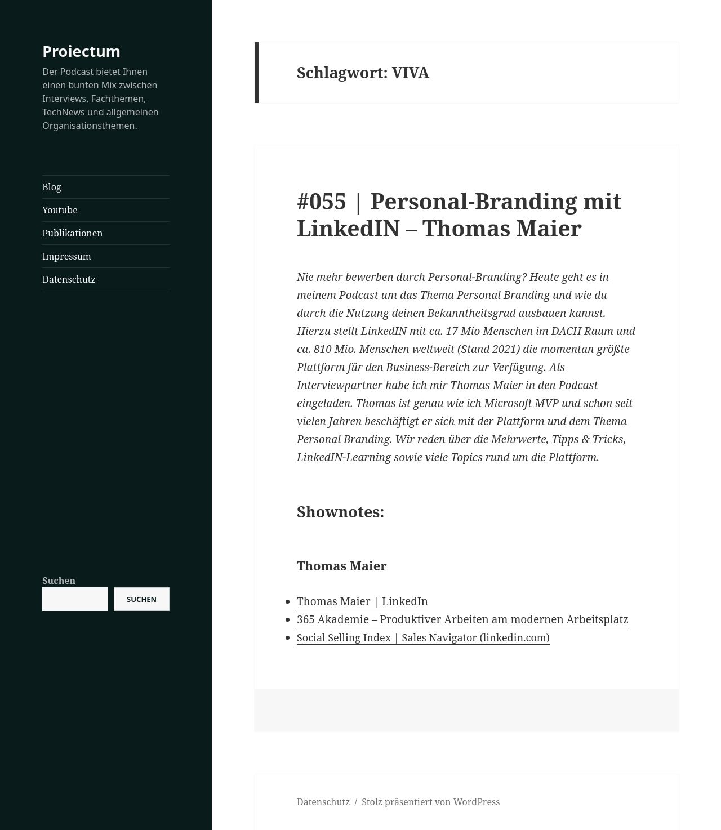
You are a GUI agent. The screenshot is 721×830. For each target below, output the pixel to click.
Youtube (59, 210)
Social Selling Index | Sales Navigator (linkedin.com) (423, 637)
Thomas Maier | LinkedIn (362, 601)
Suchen (58, 580)
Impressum (66, 256)
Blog (51, 187)
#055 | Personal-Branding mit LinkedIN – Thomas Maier (459, 214)
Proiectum (81, 51)
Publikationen (72, 233)
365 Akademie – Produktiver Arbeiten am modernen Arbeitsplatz (463, 619)
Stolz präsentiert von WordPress (431, 802)
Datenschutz (68, 279)
